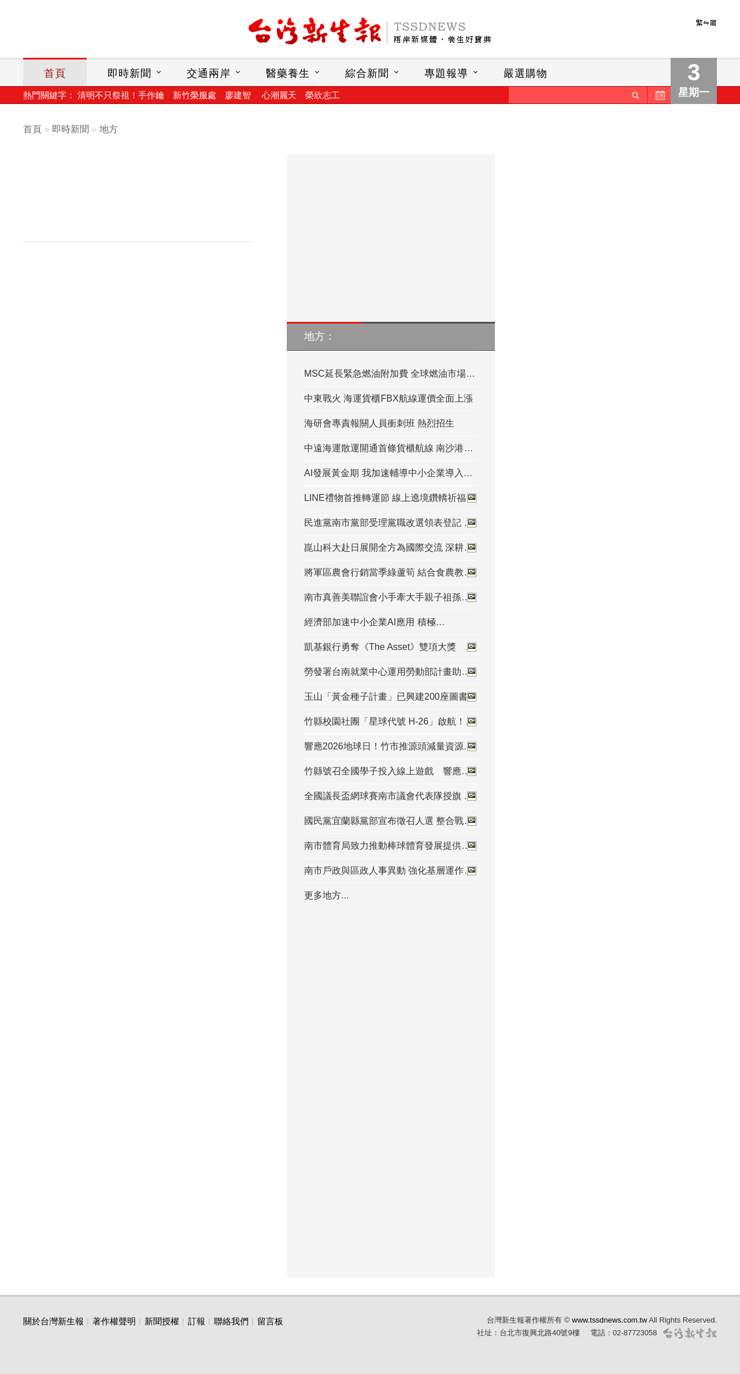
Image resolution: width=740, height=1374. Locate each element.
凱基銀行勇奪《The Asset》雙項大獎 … (391, 647)
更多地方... (326, 895)
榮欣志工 (322, 95)
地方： (319, 336)
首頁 (55, 73)
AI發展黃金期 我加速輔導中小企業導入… (388, 473)
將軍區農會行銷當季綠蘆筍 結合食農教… (391, 572)
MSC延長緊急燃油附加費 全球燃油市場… (389, 373)
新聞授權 (162, 1321)
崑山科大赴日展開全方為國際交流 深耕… (391, 548)
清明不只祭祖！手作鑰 (120, 95)
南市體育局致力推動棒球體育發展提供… (391, 846)
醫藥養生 (288, 73)
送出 (635, 95)
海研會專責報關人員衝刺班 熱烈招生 (379, 423)
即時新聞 (129, 73)
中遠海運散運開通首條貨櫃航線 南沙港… (388, 448)
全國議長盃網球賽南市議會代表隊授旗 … (391, 796)
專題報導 (446, 73)
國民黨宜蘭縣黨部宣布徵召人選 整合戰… (391, 821)
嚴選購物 (525, 73)
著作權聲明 (114, 1321)
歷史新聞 (659, 95)
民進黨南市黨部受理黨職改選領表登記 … (391, 523)
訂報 (196, 1321)
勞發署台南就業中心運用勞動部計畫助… (391, 672)
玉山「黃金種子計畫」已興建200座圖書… (391, 697)
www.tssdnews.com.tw (609, 1320)
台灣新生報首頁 (370, 31)
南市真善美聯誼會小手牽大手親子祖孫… (391, 597)
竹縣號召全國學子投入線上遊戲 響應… (391, 771)
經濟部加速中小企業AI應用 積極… (374, 622)
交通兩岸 (209, 73)
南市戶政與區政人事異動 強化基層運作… (391, 871)
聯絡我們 (231, 1321)
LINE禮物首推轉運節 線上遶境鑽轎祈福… (391, 498)
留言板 (270, 1321)
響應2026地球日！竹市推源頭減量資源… (391, 746)
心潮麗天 (279, 95)
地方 (108, 129)
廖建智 (238, 95)
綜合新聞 (367, 73)
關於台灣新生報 (53, 1321)
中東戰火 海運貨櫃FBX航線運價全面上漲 (388, 398)
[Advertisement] (146, 200)
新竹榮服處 (194, 95)
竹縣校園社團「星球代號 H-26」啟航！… (391, 721)
